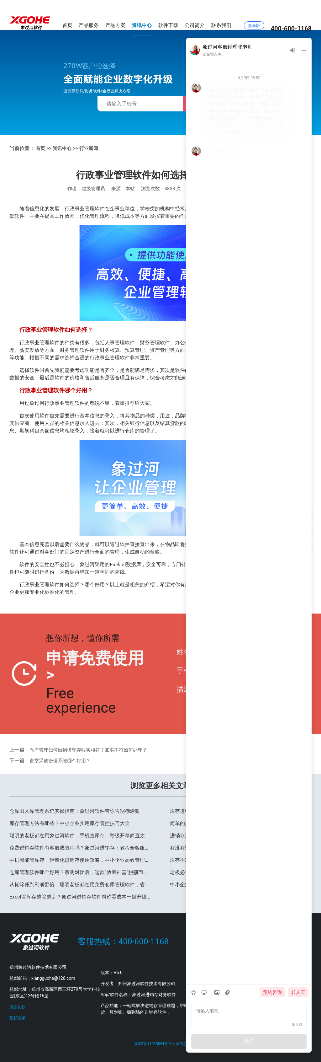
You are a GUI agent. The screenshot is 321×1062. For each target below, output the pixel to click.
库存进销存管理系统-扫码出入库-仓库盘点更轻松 (224, 811)
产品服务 (89, 15)
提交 (294, 674)
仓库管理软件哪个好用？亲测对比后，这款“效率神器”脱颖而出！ (80, 872)
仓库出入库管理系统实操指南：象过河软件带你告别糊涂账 (74, 811)
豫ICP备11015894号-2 (152, 1044)
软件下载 (168, 15)
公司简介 (195, 15)
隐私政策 (18, 1017)
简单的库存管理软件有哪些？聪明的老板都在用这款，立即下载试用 (241, 823)
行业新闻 (91, 148)
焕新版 (254, 15)
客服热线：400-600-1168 (123, 941)
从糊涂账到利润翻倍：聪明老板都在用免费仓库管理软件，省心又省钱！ (80, 885)
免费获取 (203, 104)
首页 (67, 15)
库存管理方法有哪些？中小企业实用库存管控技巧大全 (69, 823)
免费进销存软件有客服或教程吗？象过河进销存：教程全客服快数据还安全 (80, 848)
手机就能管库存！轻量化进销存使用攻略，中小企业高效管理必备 (80, 860)
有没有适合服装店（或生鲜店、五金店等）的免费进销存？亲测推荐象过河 (241, 848)
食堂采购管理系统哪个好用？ (62, 761)
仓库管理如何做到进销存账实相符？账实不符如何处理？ (92, 750)
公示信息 (180, 1044)
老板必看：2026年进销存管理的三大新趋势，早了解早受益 (236, 872)
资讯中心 (142, 15)
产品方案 (115, 15)
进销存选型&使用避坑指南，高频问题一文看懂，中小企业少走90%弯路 (241, 836)
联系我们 (221, 15)
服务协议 (18, 1006)
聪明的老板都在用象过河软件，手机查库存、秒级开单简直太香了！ (80, 836)
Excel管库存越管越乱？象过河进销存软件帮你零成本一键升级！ (80, 897)
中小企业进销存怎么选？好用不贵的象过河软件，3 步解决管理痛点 (241, 885)
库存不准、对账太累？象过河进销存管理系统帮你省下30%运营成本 (241, 860)
